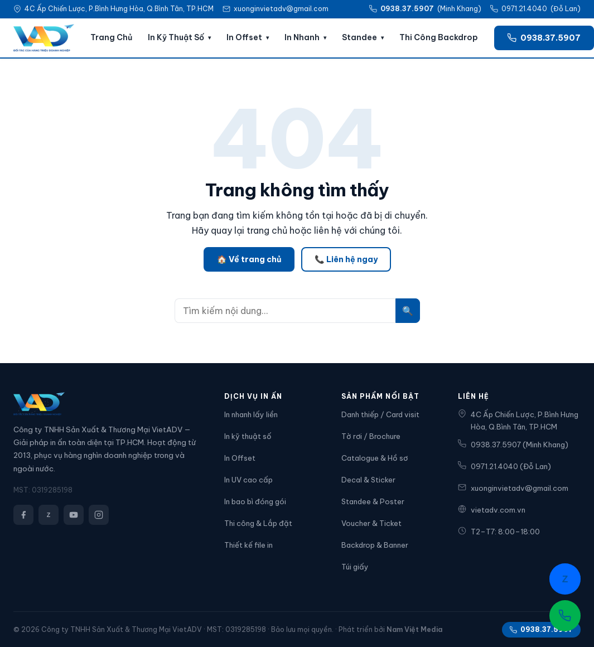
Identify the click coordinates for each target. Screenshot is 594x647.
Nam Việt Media (414, 629)
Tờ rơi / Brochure (370, 436)
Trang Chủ (111, 37)
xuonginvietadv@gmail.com (281, 8)
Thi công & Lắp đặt (258, 523)
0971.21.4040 (524, 8)
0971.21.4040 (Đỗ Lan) (504, 466)
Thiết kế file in (248, 544)
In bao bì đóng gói (255, 501)
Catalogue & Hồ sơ (374, 457)
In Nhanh (302, 37)
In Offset (244, 37)
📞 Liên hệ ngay (346, 259)
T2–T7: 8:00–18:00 (499, 531)
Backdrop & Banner (374, 544)
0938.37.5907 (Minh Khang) (513, 444)
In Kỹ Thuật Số (176, 37)
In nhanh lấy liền (251, 414)
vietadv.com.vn (491, 509)
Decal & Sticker (368, 479)
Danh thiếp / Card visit (380, 414)
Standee (359, 37)
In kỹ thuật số (248, 436)
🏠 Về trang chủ (249, 259)
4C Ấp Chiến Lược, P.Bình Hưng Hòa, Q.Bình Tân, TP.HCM (518, 420)
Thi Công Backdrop (438, 37)
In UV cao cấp (248, 479)
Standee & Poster (372, 501)
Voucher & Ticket (371, 523)
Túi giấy (355, 566)
